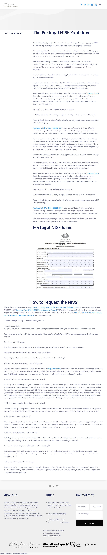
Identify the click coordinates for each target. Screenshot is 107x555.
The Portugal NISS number (14, 33)
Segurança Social (93, 93)
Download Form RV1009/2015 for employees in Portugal (36, 310)
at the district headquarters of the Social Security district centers (54, 307)
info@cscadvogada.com (57, 514)
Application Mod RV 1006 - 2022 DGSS (47, 128)
